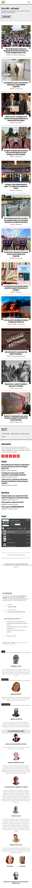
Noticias (9, 55)
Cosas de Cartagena (12, 324)
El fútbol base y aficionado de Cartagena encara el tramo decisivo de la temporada (16, 254)
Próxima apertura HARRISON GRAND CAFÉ (12, 507)
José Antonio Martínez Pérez (16, 744)
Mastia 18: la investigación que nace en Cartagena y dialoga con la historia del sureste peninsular (16, 418)
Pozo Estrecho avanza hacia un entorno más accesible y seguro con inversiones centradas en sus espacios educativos (16, 220)
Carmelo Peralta (18, 88)
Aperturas (4, 499)
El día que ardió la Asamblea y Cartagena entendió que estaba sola (16, 321)
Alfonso (22, 866)
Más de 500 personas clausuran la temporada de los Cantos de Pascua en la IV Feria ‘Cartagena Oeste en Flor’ (16, 51)
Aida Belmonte (18, 122)
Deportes (12, 88)
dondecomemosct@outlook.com (16, 612)
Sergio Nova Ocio (16, 845)
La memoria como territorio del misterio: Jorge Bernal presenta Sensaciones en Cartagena (16, 288)
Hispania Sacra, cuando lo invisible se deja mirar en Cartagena (16, 385)
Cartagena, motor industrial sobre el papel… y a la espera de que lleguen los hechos (16, 186)
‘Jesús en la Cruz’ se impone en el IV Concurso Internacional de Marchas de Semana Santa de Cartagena (16, 118)
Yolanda (10, 866)
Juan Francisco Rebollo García (18, 55)
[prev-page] (2, 488)
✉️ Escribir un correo (10, 636)
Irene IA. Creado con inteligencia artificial (16, 882)
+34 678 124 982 (11, 607)
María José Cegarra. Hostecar (18, 356)
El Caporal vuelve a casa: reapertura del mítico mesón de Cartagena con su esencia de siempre (15, 497)
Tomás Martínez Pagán (16, 762)
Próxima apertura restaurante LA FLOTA (12, 502)
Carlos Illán (16, 816)
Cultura (12, 292)
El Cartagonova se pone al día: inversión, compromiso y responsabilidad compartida (16, 84)
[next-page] (4, 488)
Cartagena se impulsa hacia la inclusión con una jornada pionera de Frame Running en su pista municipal (16, 152)
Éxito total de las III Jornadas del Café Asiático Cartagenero (16, 353)
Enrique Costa (16, 666)
